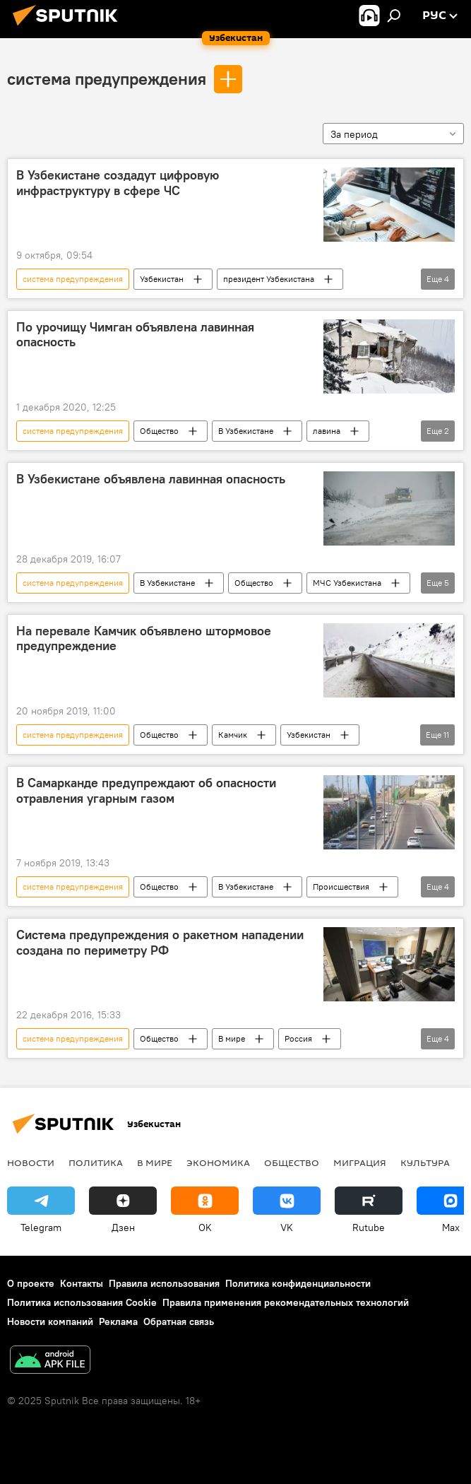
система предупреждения (106, 78)
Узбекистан (162, 278)
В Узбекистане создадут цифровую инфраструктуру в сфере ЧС (117, 183)
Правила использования (164, 1283)
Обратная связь (178, 1321)
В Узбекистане (245, 430)
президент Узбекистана (268, 278)
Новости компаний (50, 1321)
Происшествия (341, 886)
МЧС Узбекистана (347, 582)
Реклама (118, 1321)
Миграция (359, 1162)
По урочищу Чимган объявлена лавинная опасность (135, 335)
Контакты (81, 1283)
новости (30, 1162)
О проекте (30, 1283)
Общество (159, 430)
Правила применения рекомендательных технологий (285, 1302)
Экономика (218, 1162)
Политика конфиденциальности (298, 1283)
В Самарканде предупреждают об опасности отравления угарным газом (146, 790)
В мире (231, 1038)
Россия (298, 1038)
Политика (95, 1162)
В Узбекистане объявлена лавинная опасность (150, 479)
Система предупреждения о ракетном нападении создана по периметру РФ (160, 942)
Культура (425, 1162)
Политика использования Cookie (82, 1302)
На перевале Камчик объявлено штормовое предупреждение (143, 638)
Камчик (232, 734)
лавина (326, 430)
